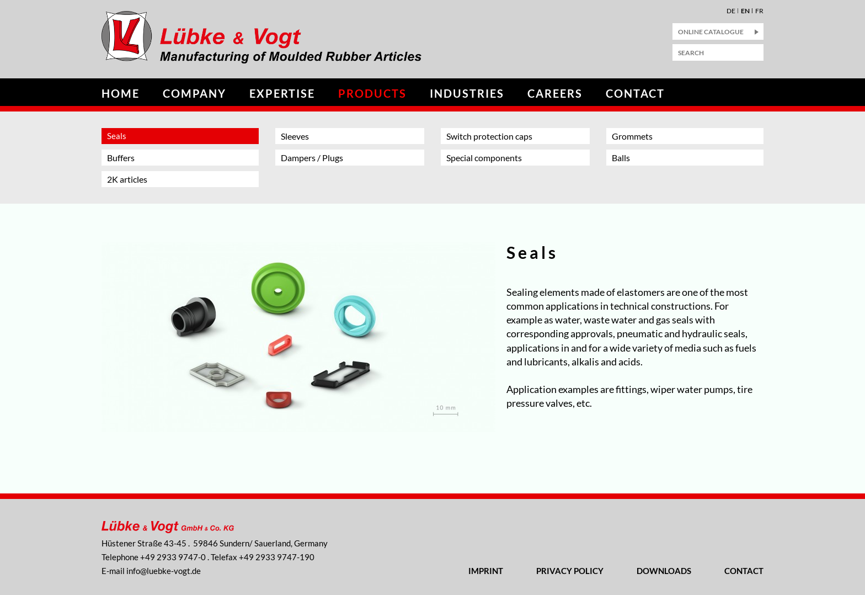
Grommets (632, 136)
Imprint (485, 571)
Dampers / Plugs (312, 157)
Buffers (121, 157)
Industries (467, 93)
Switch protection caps (489, 136)
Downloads (664, 571)
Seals (116, 136)
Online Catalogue (711, 32)
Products (372, 93)
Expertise (282, 93)
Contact (635, 93)
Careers (555, 93)
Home (121, 93)
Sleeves (295, 136)
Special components (484, 157)
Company (194, 93)
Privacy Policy (570, 571)
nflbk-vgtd (163, 571)
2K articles (127, 179)
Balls (621, 157)
